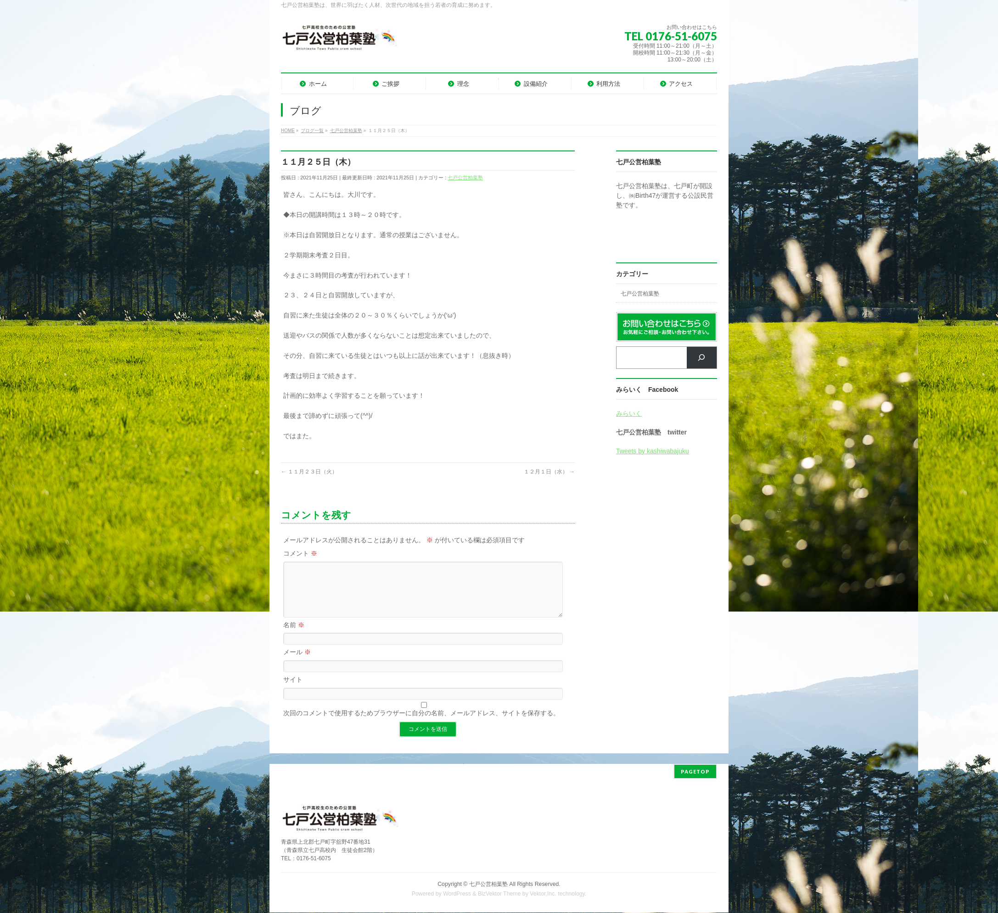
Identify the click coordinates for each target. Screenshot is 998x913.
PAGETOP (695, 772)
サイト (293, 690)
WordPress (457, 894)
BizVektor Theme (499, 894)
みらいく (629, 413)
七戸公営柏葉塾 (465, 177)
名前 (293, 636)
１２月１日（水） (549, 471)
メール (297, 663)
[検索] (702, 357)
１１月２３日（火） (309, 471)
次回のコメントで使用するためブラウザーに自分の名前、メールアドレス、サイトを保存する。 (421, 724)
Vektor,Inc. (543, 894)
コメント (300, 553)
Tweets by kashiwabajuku (652, 451)
